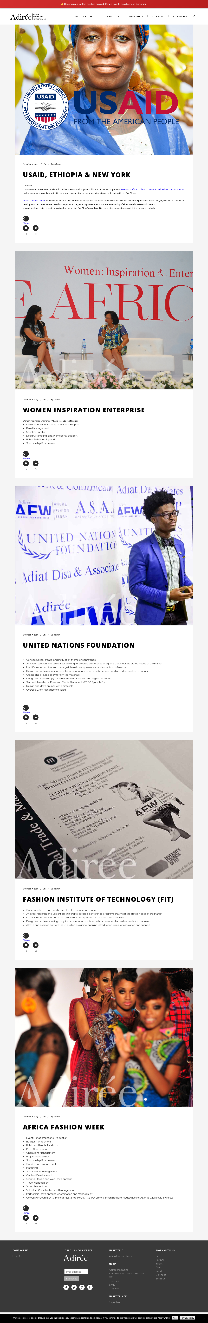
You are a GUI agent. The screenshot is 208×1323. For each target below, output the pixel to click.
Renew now (111, 4)
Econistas (114, 1281)
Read (159, 1271)
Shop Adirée (114, 1302)
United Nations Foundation (79, 645)
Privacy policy (187, 1318)
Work (159, 1267)
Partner (160, 1259)
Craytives (114, 1288)
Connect (161, 1274)
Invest (159, 1263)
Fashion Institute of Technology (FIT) (98, 899)
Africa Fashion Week (63, 1126)
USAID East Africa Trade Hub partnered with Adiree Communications (152, 189)
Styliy (112, 1284)
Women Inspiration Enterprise (84, 409)
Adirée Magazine (118, 1269)
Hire (158, 1256)
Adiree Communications (34, 200)
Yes (175, 1318)
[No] (204, 1318)
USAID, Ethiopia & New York (76, 174)
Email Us (17, 1256)
